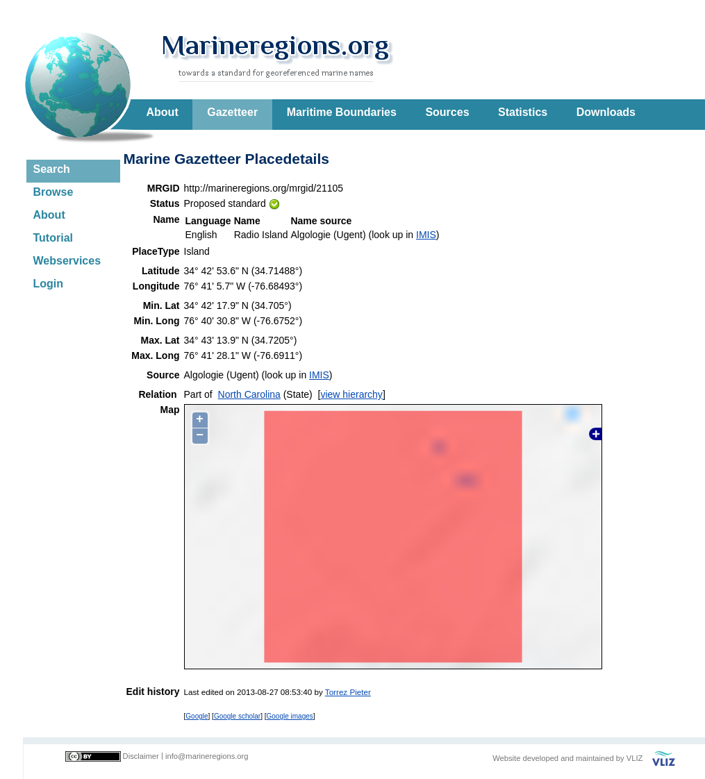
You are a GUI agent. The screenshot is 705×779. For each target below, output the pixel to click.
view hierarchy (351, 394)
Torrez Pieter (348, 691)
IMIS (426, 234)
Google (196, 716)
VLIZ (635, 758)
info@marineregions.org (207, 756)
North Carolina (249, 394)
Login (48, 284)
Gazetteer (232, 112)
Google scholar (237, 716)
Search (51, 169)
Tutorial (53, 238)
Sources (447, 112)
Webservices (67, 261)
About (163, 112)
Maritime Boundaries (342, 112)
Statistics (522, 112)
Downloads (606, 112)
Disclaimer (141, 756)
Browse (53, 192)
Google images (290, 716)
